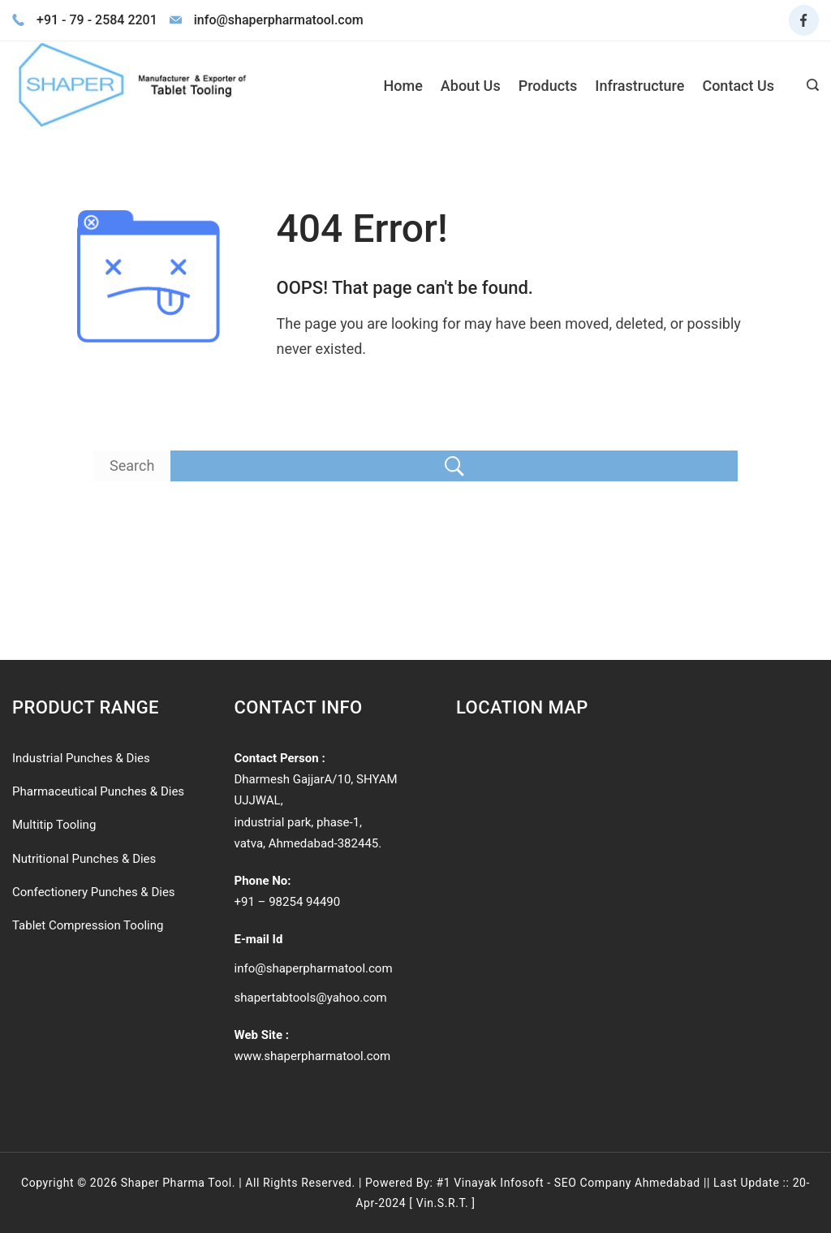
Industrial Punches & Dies (81, 758)
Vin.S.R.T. (442, 1202)
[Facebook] (804, 20)
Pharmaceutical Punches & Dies (98, 791)
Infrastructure (639, 85)
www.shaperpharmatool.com (313, 1056)
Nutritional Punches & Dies (84, 858)
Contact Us (738, 85)
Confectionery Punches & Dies (93, 892)
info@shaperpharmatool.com (314, 968)
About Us (471, 85)
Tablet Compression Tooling (87, 925)
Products (548, 85)
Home (403, 85)
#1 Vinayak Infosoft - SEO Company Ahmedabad (568, 1182)
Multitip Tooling (54, 824)
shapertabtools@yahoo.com (311, 997)
